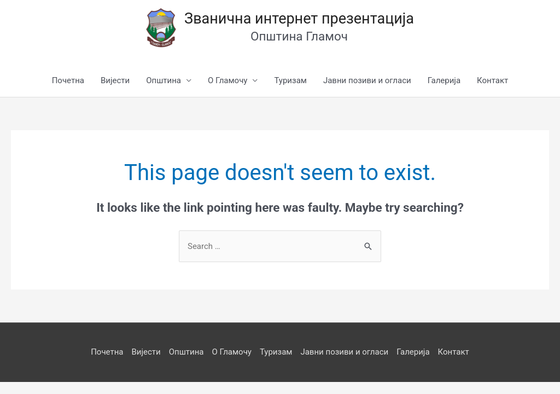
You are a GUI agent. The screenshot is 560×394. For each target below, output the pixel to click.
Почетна (68, 80)
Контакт (492, 80)
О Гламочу (227, 80)
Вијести (115, 80)
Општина (163, 80)
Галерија (444, 80)
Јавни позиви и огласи (367, 80)
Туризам (290, 80)
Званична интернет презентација (299, 18)
